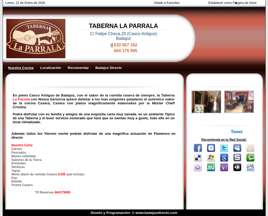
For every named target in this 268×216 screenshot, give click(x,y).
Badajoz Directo (108, 68)
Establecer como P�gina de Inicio (232, 3)
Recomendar (78, 68)
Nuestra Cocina (21, 68)
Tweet (236, 131)
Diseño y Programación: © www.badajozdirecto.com (134, 213)
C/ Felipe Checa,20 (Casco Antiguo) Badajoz (123, 36)
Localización (50, 68)
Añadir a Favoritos (167, 3)
